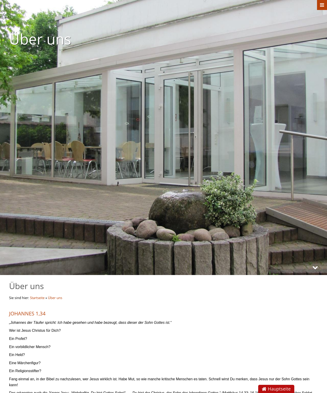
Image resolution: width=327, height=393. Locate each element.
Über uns (55, 297)
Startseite (37, 297)
